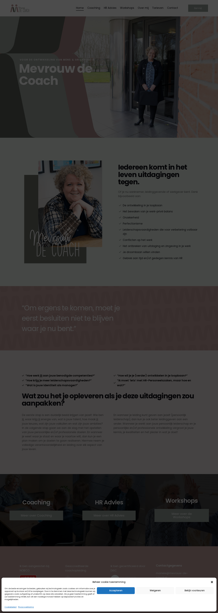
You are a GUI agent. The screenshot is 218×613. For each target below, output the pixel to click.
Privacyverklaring (26, 607)
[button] (211, 582)
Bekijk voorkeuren (195, 590)
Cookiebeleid (11, 607)
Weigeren (155, 590)
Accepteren (115, 590)
